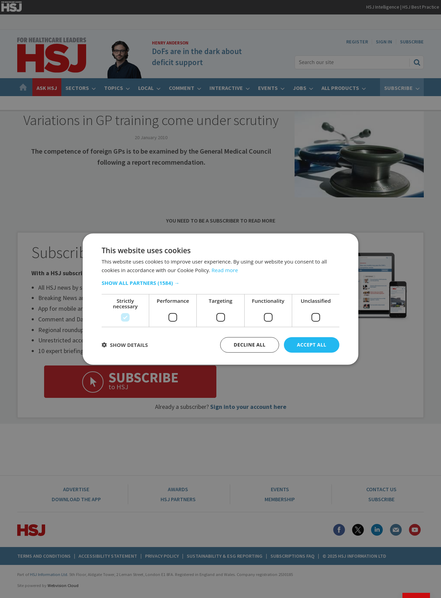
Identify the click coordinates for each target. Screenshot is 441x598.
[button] (220, 283)
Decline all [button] (249, 344)
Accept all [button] (311, 344)
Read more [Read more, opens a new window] (225, 270)
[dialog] (220, 299)
